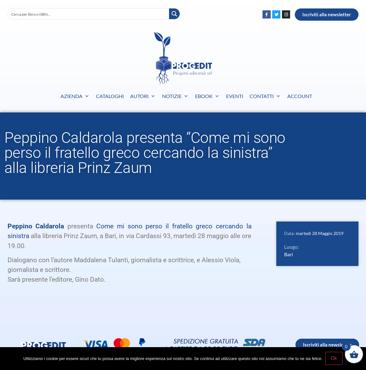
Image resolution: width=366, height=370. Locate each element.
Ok (334, 358)
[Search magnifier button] (174, 13)
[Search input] (88, 13)
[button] (75, 96)
